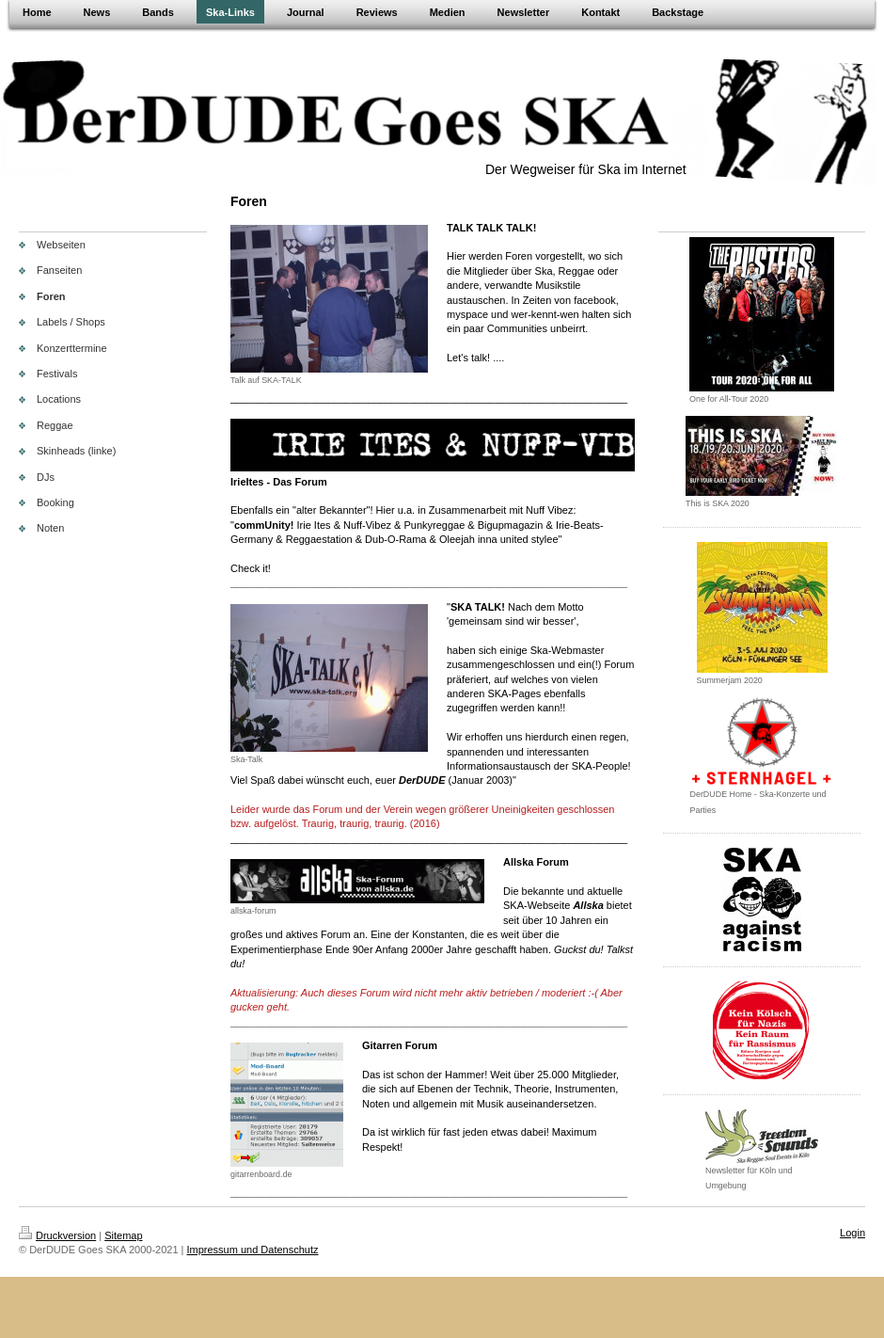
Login (852, 1232)
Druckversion (57, 1235)
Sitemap (123, 1235)
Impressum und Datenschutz (253, 1249)
